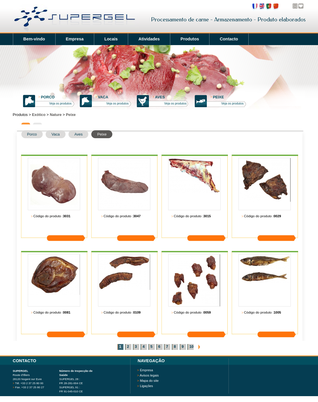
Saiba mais (70, 228)
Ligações (146, 386)
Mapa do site (149, 380)
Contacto (229, 39)
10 (191, 346)
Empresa (75, 39)
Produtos (190, 39)
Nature (56, 114)
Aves (158, 97)
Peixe (217, 97)
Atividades (149, 39)
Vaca (102, 97)
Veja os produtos (60, 103)
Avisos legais (149, 375)
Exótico (38, 114)
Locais (111, 39)
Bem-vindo (34, 39)
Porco (46, 97)
